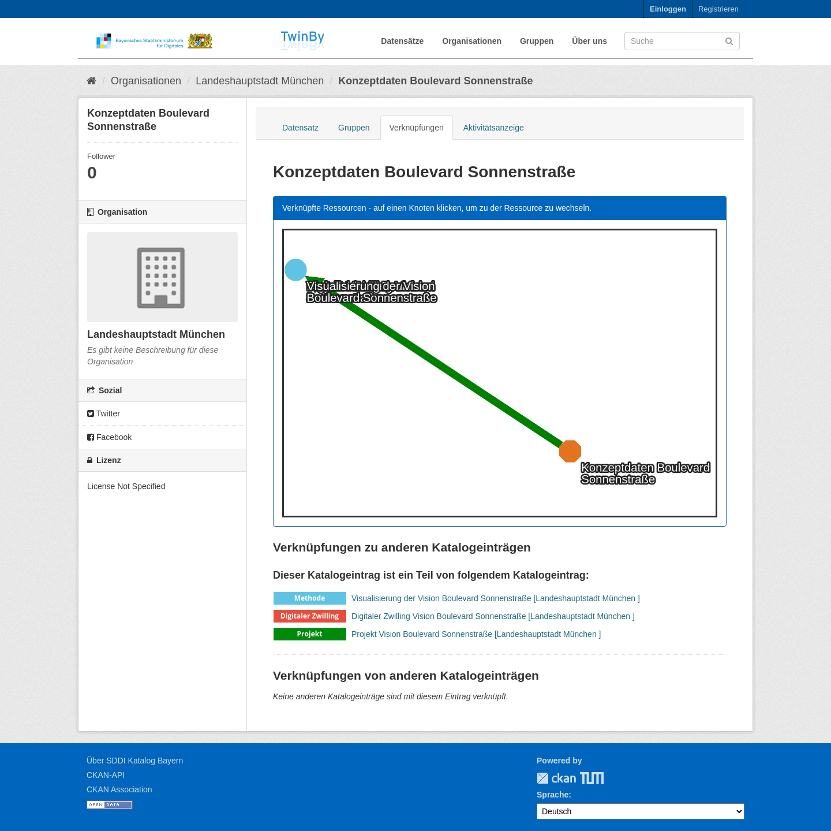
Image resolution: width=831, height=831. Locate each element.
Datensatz (300, 127)
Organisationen (471, 41)
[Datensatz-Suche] (682, 41)
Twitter (103, 413)
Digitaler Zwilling (309, 616)
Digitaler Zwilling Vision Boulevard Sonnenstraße (438, 616)
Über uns (589, 41)
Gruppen (536, 41)
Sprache (552, 794)
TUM (584, 778)
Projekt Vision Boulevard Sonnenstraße (421, 634)
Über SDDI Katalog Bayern (135, 760)
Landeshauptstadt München (260, 81)
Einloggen (668, 9)
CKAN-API (106, 775)
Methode (309, 598)
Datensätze (402, 41)
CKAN (556, 778)
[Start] (91, 81)
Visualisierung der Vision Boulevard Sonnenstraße (441, 598)
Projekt (310, 634)
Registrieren (718, 9)
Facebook (109, 437)
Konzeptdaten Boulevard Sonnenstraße (435, 81)
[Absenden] (729, 40)
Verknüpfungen (417, 127)
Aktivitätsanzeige (493, 127)
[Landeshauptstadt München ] (586, 598)
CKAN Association (119, 789)
